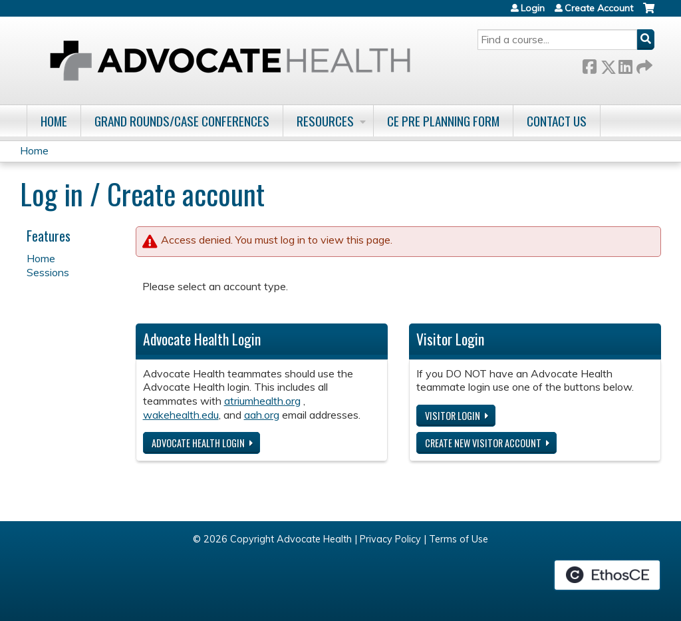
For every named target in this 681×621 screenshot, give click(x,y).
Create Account (599, 8)
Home (54, 120)
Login (533, 8)
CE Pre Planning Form (443, 120)
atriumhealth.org (262, 400)
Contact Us (557, 120)
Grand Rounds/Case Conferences (181, 120)
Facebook (589, 64)
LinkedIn (625, 64)
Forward (643, 64)
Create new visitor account (483, 443)
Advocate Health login (198, 443)
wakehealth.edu (181, 414)
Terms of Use (458, 539)
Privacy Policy (390, 539)
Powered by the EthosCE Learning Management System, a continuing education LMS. (607, 575)
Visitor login (452, 416)
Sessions (48, 272)
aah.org (261, 414)
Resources (325, 120)
